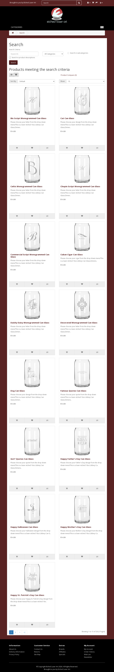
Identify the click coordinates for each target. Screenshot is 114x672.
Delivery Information (17, 652)
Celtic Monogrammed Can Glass (26, 186)
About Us (12, 649)
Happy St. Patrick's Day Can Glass (27, 595)
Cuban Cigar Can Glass (71, 254)
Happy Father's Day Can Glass (75, 459)
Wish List (87, 654)
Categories (16, 27)
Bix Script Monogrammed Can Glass (28, 118)
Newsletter (88, 657)
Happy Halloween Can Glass (24, 527)
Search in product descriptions (22, 57)
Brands (61, 649)
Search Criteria (14, 49)
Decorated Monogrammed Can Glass (78, 322)
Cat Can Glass (67, 118)
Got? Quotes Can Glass (22, 459)
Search (22, 33)
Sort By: (13, 81)
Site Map (37, 654)
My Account (88, 649)
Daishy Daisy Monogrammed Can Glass (30, 322)
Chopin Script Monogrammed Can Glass (80, 186)
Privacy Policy (14, 654)
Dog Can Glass (18, 390)
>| (24, 632)
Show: (62, 81)
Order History (89, 652)
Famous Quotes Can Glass (73, 390)
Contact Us (38, 649)
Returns (37, 652)
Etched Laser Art (30, 2)
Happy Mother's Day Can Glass (75, 527)
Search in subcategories (77, 53)
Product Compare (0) (69, 75)
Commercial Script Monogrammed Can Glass (30, 255)
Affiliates (62, 652)
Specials (62, 654)
